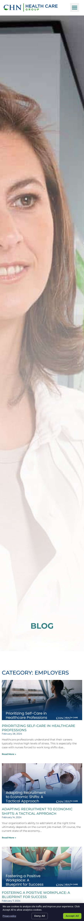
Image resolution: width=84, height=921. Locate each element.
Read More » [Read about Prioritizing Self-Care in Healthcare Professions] (9, 754)
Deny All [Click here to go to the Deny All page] (39, 915)
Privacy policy (9, 916)
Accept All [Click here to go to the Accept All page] (72, 915)
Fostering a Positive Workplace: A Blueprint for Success (36, 895)
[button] (74, 5)
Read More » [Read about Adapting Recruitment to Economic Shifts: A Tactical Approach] (9, 837)
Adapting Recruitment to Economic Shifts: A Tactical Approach (37, 811)
